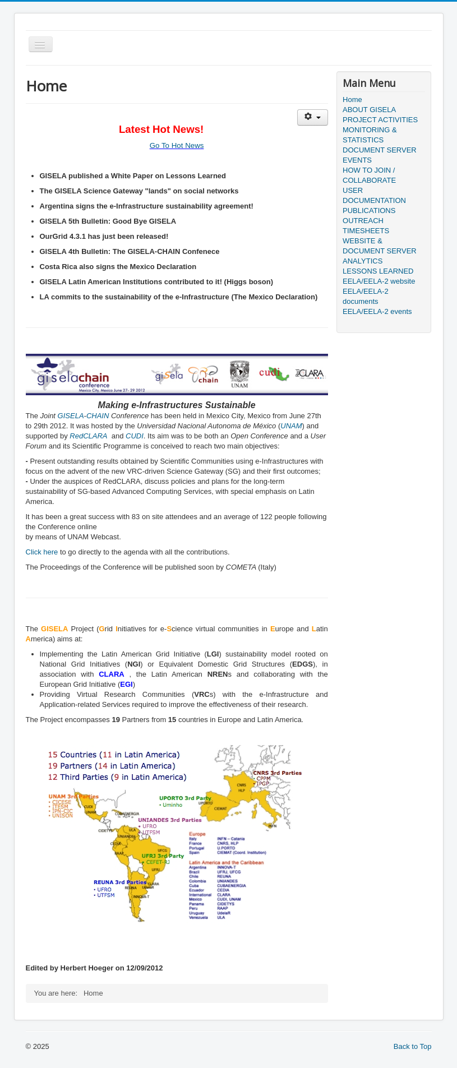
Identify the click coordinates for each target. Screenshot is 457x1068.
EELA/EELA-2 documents (366, 296)
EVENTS (357, 160)
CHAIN (97, 416)
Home (352, 99)
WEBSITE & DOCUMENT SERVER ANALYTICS (380, 251)
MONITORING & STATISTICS (370, 135)
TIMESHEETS (366, 230)
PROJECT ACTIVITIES (380, 119)
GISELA (71, 416)
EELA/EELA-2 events (377, 311)
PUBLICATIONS (369, 210)
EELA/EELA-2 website (379, 281)
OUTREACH (363, 220)
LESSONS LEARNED (378, 271)
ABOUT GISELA (369, 109)
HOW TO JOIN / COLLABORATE (369, 175)
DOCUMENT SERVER (380, 150)
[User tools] (312, 117)
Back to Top (413, 1046)
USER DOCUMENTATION (374, 195)
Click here (42, 552)
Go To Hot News (177, 145)
